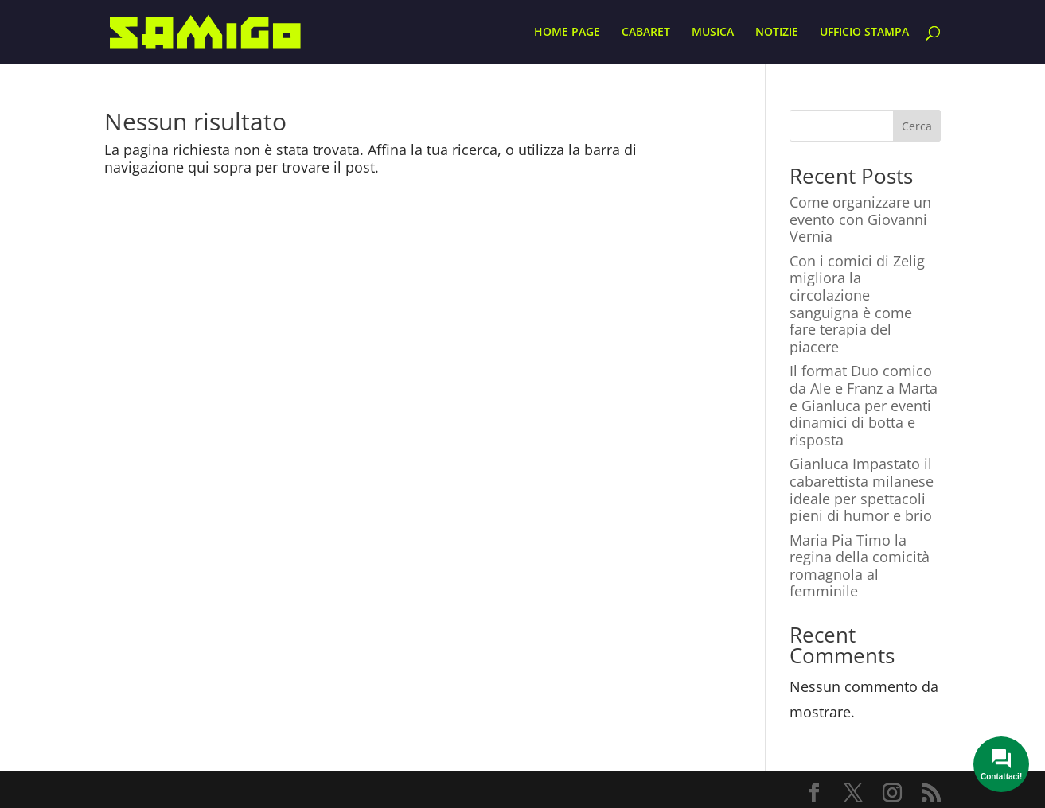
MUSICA (713, 32)
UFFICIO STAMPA (864, 32)
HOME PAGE (567, 32)
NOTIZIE (776, 32)
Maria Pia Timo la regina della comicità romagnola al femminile (860, 565)
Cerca (917, 126)
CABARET (646, 32)
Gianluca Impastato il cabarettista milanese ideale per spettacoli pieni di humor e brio (862, 489)
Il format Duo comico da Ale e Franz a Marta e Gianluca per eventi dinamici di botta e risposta (864, 405)
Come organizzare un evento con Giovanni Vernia (860, 219)
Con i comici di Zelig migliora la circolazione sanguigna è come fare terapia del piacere (857, 303)
